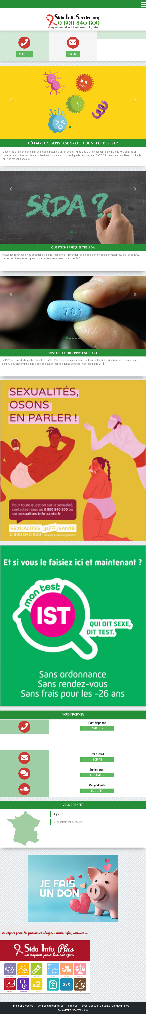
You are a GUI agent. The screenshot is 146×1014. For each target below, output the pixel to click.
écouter (97, 790)
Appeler (24, 54)
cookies (72, 1005)
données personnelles (50, 1005)
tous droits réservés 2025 (73, 1009)
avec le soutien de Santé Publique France (105, 1005)
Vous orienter (73, 804)
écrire (73, 54)
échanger (97, 775)
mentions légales (23, 1005)
